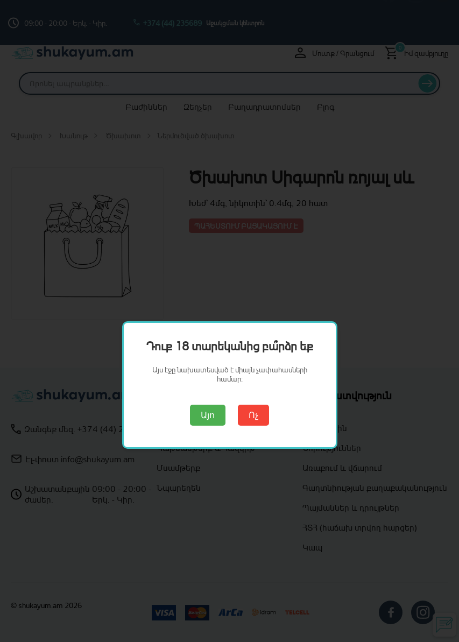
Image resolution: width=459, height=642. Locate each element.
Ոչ (253, 415)
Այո (208, 415)
